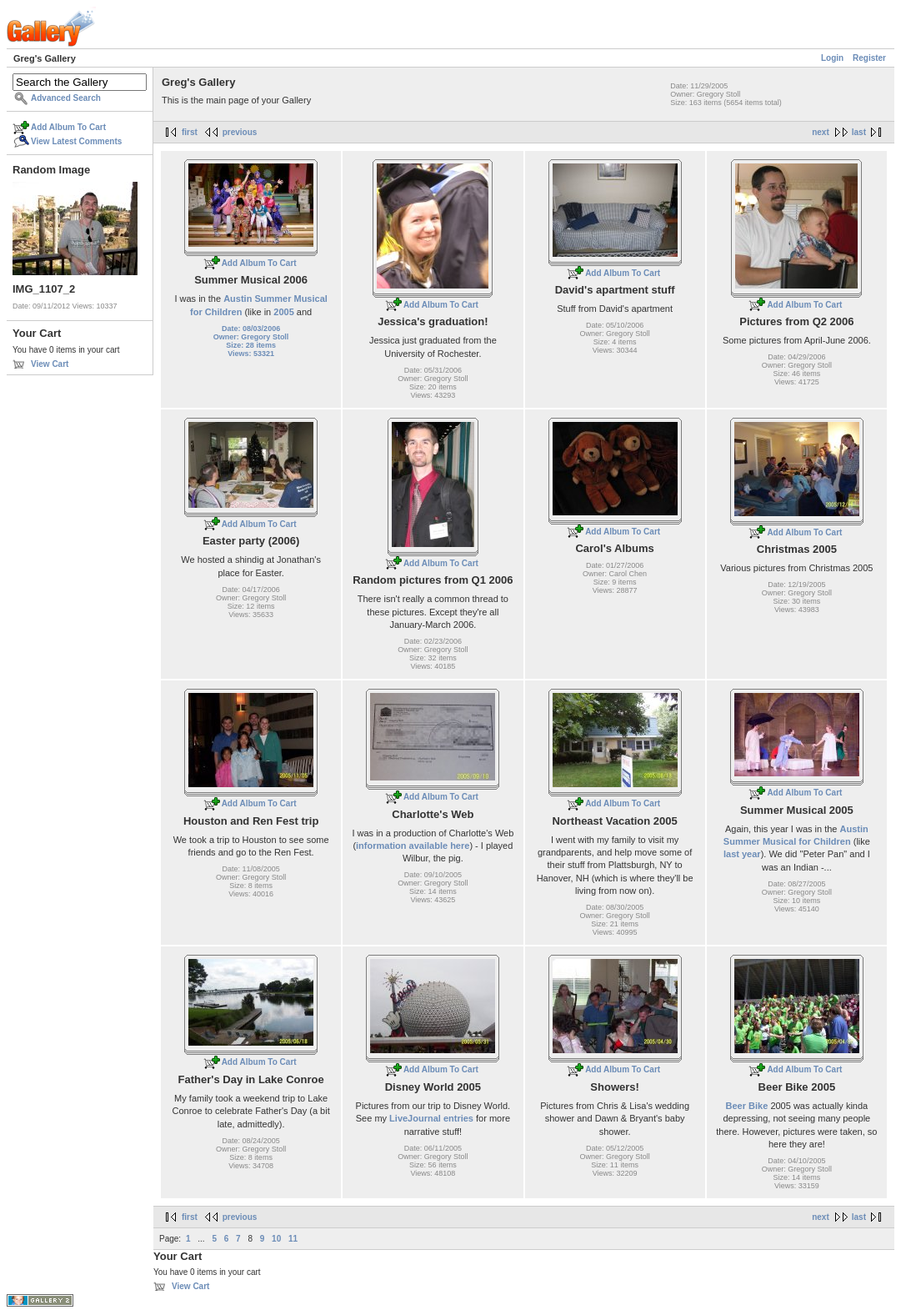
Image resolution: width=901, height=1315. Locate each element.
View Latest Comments (76, 141)
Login (832, 58)
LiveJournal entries (431, 1118)
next (820, 132)
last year (742, 854)
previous (240, 132)
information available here (412, 846)
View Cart (49, 364)
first (190, 132)
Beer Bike (747, 1106)
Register (869, 58)
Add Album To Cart (68, 127)
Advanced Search (66, 98)
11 (293, 1238)
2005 (283, 312)
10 (276, 1238)
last (859, 132)
